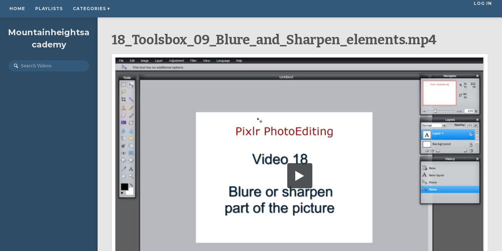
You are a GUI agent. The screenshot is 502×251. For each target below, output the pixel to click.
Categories (91, 8)
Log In (483, 8)
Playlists (49, 8)
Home (17, 8)
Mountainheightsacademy (49, 41)
